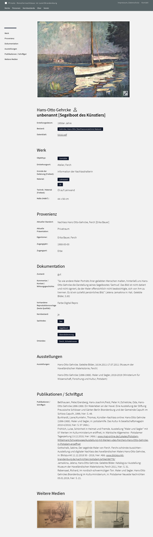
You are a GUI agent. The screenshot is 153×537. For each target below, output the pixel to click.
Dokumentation (11, 43)
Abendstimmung (66, 334)
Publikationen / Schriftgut (15, 54)
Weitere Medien (11, 59)
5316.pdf (62, 134)
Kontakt (144, 2)
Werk (7, 33)
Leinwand (63, 179)
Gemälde (63, 158)
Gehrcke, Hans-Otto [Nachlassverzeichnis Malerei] (80, 129)
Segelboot (63, 328)
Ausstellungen (11, 49)
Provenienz (9, 38)
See (60, 321)
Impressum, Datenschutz (128, 2)
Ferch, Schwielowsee (68, 341)
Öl (60, 184)
